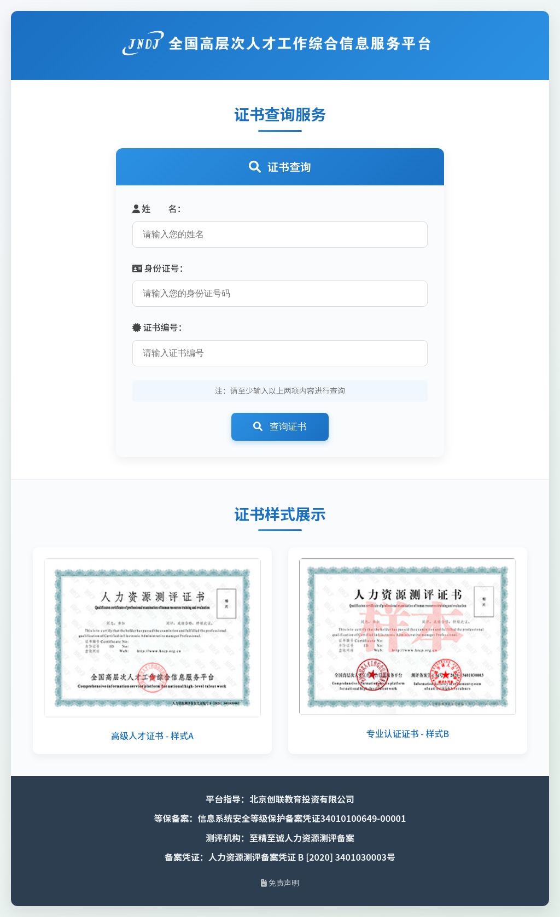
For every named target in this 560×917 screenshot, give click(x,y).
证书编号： (159, 327)
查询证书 (280, 427)
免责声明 (280, 882)
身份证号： (160, 267)
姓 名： (159, 208)
